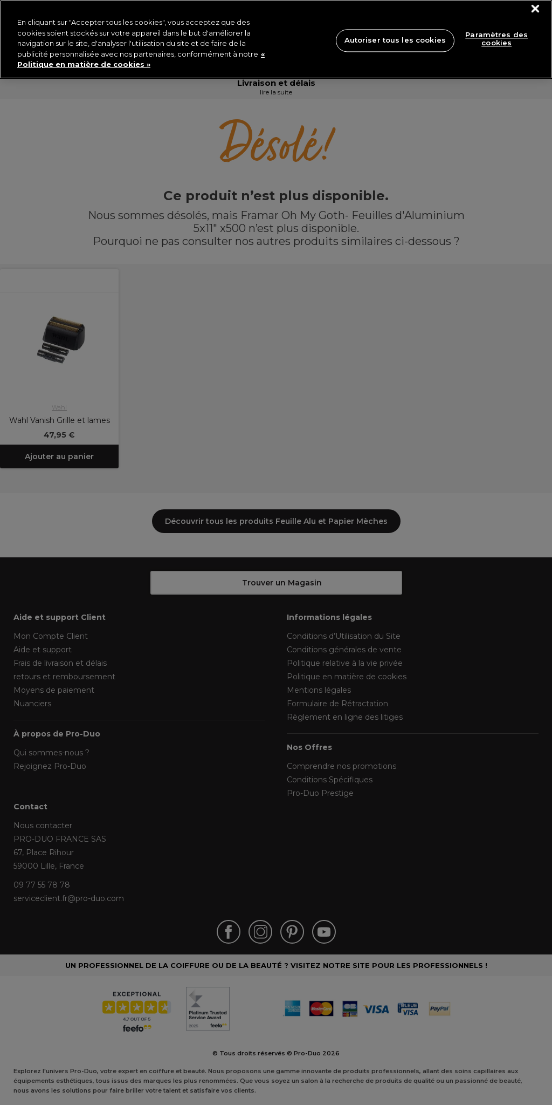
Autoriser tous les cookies (395, 40)
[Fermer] (536, 9)
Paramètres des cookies (496, 38)
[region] (276, 39)
